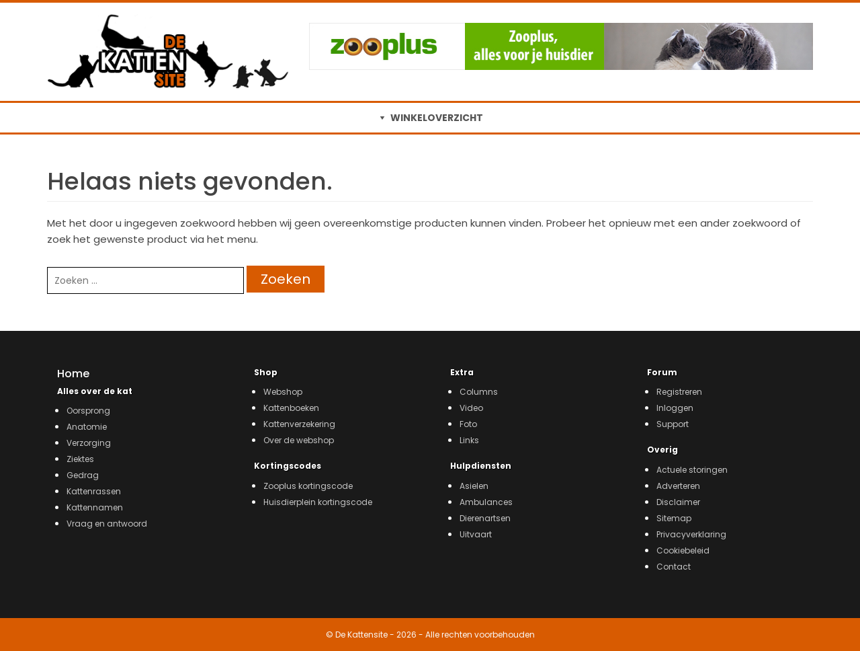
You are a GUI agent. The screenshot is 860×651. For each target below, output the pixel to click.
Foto (468, 424)
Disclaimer (678, 502)
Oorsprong (88, 410)
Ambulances (486, 502)
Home (73, 373)
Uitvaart (476, 534)
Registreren (679, 391)
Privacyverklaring (691, 534)
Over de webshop (298, 440)
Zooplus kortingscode (308, 486)
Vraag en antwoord (107, 523)
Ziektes (80, 459)
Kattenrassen (94, 491)
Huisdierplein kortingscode (317, 502)
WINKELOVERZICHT (436, 117)
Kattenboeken (291, 408)
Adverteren (678, 486)
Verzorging (89, 443)
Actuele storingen (692, 469)
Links (469, 440)
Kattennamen (95, 507)
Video (471, 408)
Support (672, 424)
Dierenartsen (485, 518)
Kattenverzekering (299, 424)
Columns (479, 391)
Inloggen (674, 408)
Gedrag (83, 475)
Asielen (474, 486)
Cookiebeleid (683, 550)
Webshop (282, 391)
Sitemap (673, 518)
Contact (673, 566)
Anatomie (87, 426)
